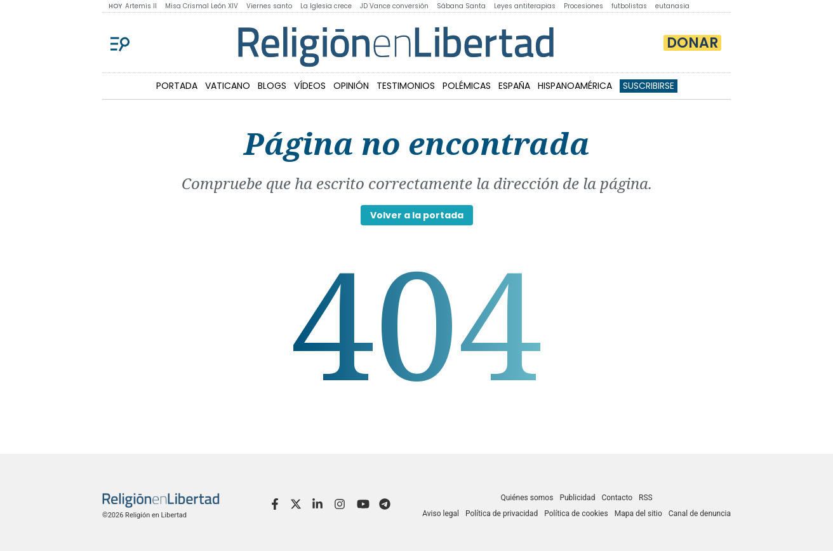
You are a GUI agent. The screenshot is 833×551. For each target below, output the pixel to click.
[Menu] (120, 42)
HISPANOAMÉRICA (575, 85)
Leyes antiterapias (525, 6)
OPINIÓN (351, 85)
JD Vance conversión (394, 6)
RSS (646, 497)
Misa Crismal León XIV (201, 6)
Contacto (616, 497)
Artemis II (141, 6)
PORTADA (176, 85)
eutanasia (672, 6)
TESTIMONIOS (406, 85)
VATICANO (227, 85)
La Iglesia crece (326, 6)
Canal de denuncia (700, 513)
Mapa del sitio (638, 513)
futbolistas (629, 6)
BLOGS (272, 85)
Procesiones (583, 6)
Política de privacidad (501, 513)
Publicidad (577, 497)
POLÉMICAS (467, 85)
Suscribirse (648, 85)
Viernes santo (269, 6)
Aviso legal (440, 513)
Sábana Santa (461, 6)
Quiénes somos (526, 497)
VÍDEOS (310, 85)
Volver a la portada (416, 215)
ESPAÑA (514, 85)
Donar (692, 43)
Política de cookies (576, 513)
